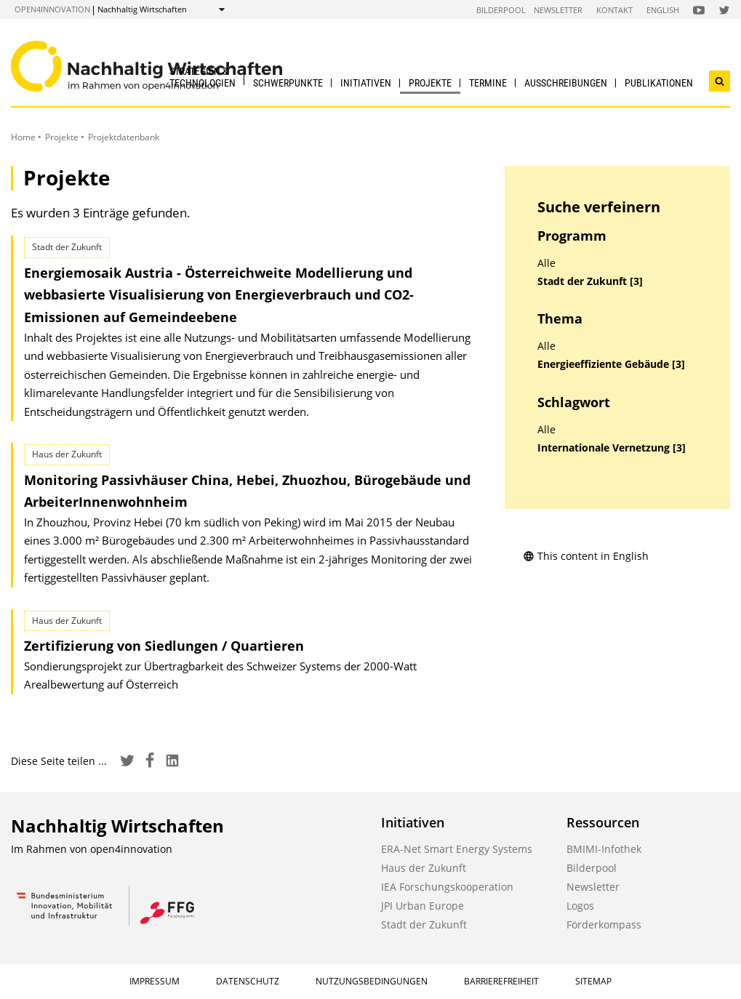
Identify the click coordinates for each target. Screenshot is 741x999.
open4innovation (52, 9)
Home (23, 137)
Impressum (154, 981)
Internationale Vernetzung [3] (611, 447)
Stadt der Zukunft (424, 924)
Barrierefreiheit (501, 981)
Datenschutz (247, 981)
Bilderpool (501, 9)
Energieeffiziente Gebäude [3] (611, 364)
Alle (546, 263)
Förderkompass (603, 924)
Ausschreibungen (565, 83)
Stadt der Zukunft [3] (590, 281)
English (662, 9)
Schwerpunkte (288, 83)
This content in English (586, 556)
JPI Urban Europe (422, 905)
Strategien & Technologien (202, 76)
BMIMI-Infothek (603, 849)
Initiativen (365, 83)
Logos (580, 905)
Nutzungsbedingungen (372, 981)
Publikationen (659, 83)
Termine (488, 83)
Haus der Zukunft (423, 868)
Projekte (430, 83)
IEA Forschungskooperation (447, 887)
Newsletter (558, 9)
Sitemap (593, 981)
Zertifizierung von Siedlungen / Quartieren (164, 645)
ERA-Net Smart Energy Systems (456, 849)
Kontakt (614, 9)
